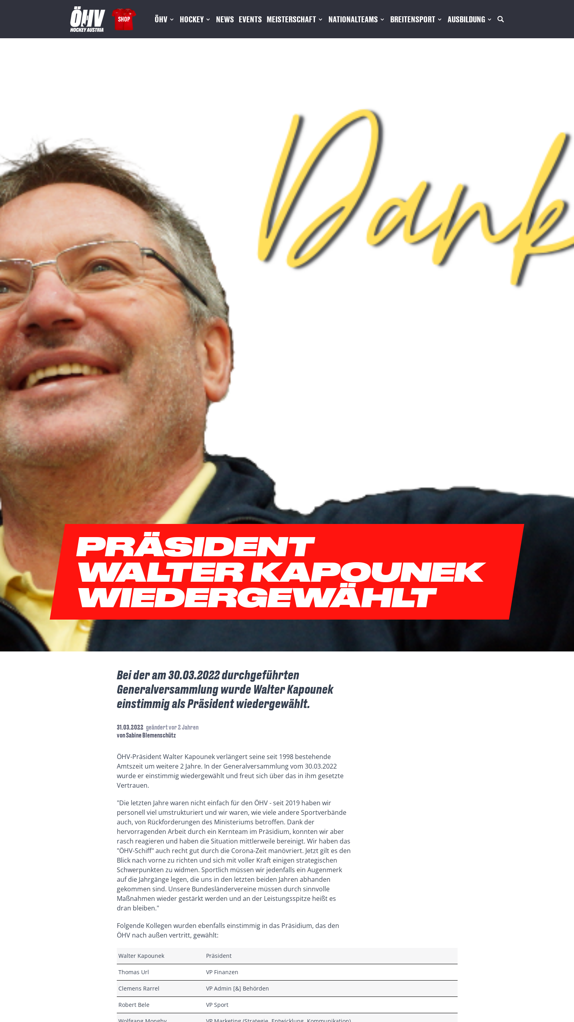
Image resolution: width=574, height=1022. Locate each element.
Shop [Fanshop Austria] (124, 19)
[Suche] (500, 19)
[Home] (87, 19)
